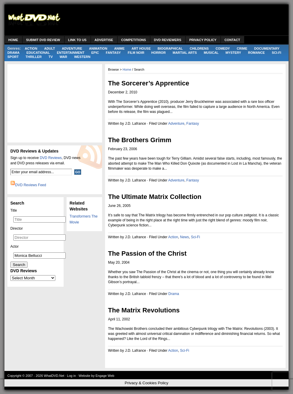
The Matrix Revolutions (144, 310)
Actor (14, 246)
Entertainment (70, 52)
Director (16, 228)
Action (31, 48)
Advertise (103, 40)
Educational (38, 52)
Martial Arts (185, 52)
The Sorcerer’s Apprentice (148, 83)
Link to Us (77, 40)
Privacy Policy (202, 40)
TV (51, 57)
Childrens (199, 48)
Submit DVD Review (43, 40)
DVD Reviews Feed (30, 185)
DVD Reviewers (167, 40)
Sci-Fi (276, 52)
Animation (98, 48)
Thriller (33, 57)
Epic (95, 52)
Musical (211, 52)
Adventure (72, 48)
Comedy (222, 48)
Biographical (170, 48)
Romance (256, 52)
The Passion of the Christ (147, 253)
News (184, 237)
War (63, 57)
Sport (13, 57)
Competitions (133, 40)
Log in (71, 375)
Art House (141, 48)
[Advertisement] (54, 103)
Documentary (267, 48)
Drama (13, 52)
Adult (49, 48)
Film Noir (136, 52)
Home (13, 40)
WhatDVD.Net (54, 375)
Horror (158, 52)
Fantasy (113, 52)
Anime (119, 48)
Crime (242, 48)
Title (13, 210)
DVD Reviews (51, 158)
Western (82, 57)
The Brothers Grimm (139, 140)
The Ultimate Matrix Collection (154, 196)
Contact (232, 40)
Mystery (233, 52)
